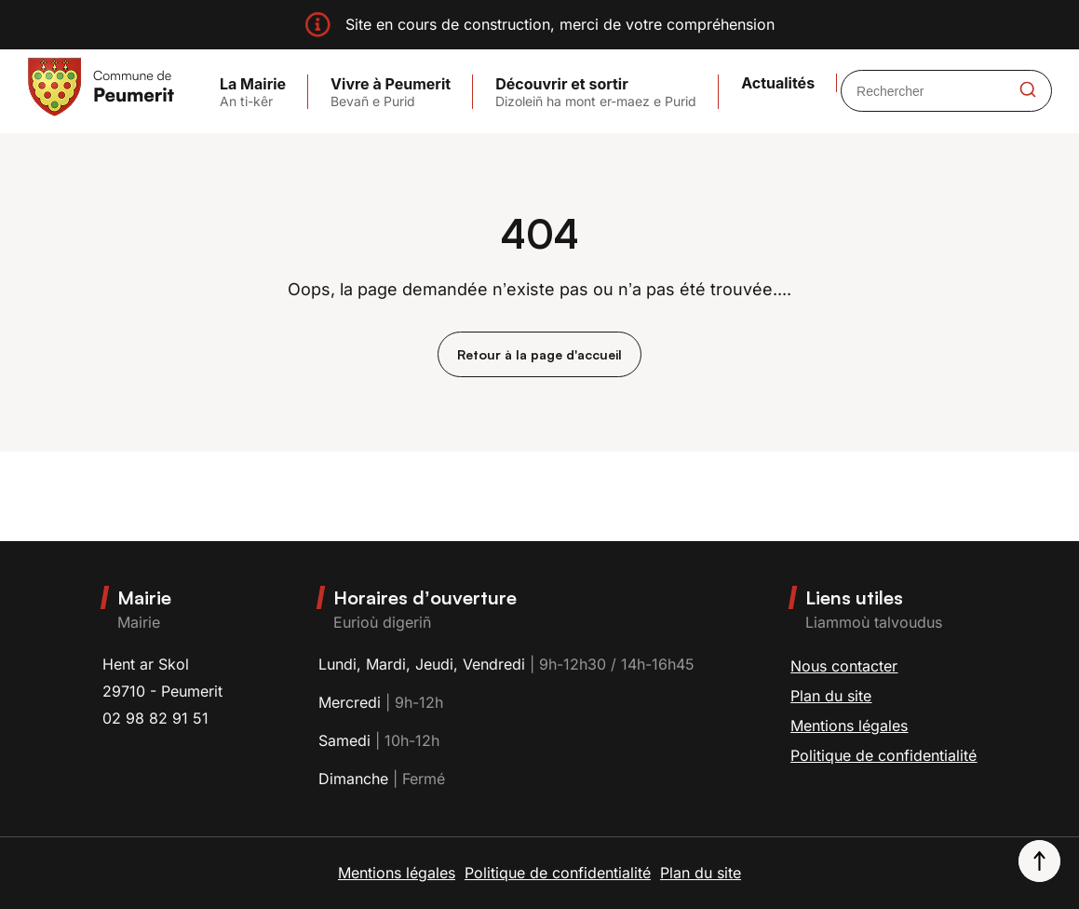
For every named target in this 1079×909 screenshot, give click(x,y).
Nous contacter (843, 666)
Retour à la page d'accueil (539, 354)
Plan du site (830, 695)
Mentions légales (849, 725)
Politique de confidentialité (883, 755)
